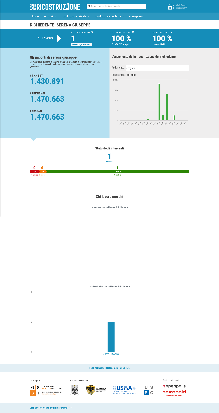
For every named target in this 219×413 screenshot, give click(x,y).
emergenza (136, 16)
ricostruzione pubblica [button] (108, 16)
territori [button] (48, 16)
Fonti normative (96, 368)
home (35, 16)
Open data (125, 368)
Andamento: (118, 67)
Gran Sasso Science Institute (44, 407)
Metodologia (112, 368)
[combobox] (114, 6)
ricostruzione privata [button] (74, 16)
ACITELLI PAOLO (111, 354)
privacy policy (65, 407)
